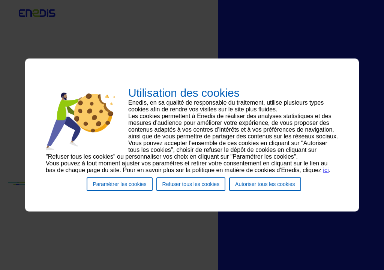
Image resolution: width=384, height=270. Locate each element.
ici (326, 173)
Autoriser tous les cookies (265, 187)
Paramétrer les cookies (119, 187)
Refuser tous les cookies (191, 187)
